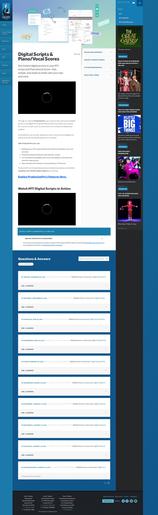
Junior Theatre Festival (6, 33)
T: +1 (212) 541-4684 (28, 507)
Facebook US (127, 500)
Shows (4, 25)
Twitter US (131, 500)
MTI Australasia (126, 22)
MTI (120, 14)
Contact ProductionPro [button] (94, 60)
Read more (123, 53)
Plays (3, 49)
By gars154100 (26, 319)
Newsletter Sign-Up (5, 81)
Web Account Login (123, 2)
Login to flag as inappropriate (59, 277)
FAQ (3, 57)
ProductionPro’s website (52, 245)
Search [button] (140, 3)
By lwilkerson (27, 382)
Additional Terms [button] (91, 75)
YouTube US (123, 500)
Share (78, 54)
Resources (5, 41)
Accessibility (133, 496)
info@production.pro (94, 243)
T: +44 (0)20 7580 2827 (48, 505)
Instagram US (135, 500)
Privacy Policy (119, 496)
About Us (5, 65)
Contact (126, 496)
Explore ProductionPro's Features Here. (42, 176)
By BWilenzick (27, 425)
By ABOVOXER (26, 298)
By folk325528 (26, 446)
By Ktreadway (26, 403)
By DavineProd (27, 340)
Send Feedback (108, 500)
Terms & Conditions (108, 496)
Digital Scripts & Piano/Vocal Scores (106, 277)
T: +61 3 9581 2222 (67, 509)
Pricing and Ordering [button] (93, 52)
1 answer (27, 285)
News (4, 73)
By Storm (25, 361)
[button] (133, 3)
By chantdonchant (29, 467)
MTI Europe (124, 18)
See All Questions (25, 264)
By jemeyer (25, 277)
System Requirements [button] (93, 67)
